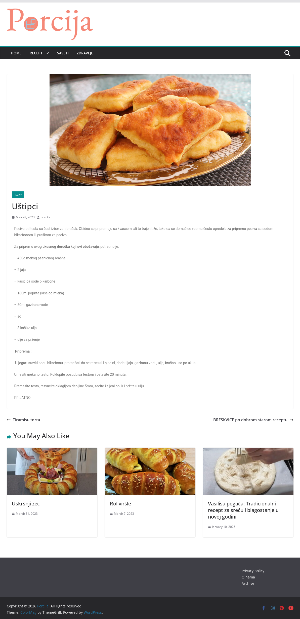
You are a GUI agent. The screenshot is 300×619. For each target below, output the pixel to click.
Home (16, 53)
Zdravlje (85, 53)
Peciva (18, 194)
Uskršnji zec (26, 503)
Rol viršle (120, 503)
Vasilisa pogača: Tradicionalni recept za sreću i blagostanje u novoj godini (243, 510)
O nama (248, 577)
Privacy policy (253, 570)
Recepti (37, 53)
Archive (248, 583)
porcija (45, 217)
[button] (46, 53)
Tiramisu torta (23, 420)
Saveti (63, 53)
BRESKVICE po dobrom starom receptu (253, 420)
